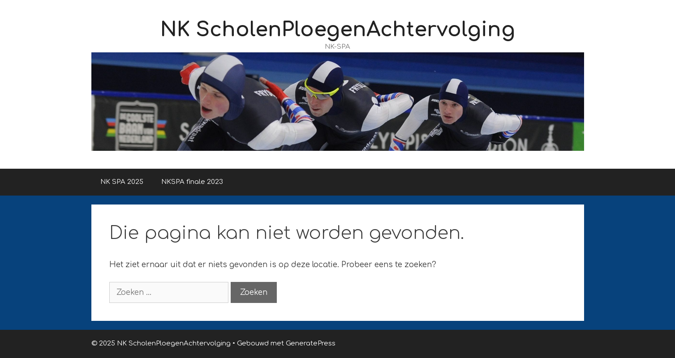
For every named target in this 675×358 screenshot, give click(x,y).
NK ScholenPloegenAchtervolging (337, 29)
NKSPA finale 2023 (192, 182)
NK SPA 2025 (121, 182)
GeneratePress (310, 343)
